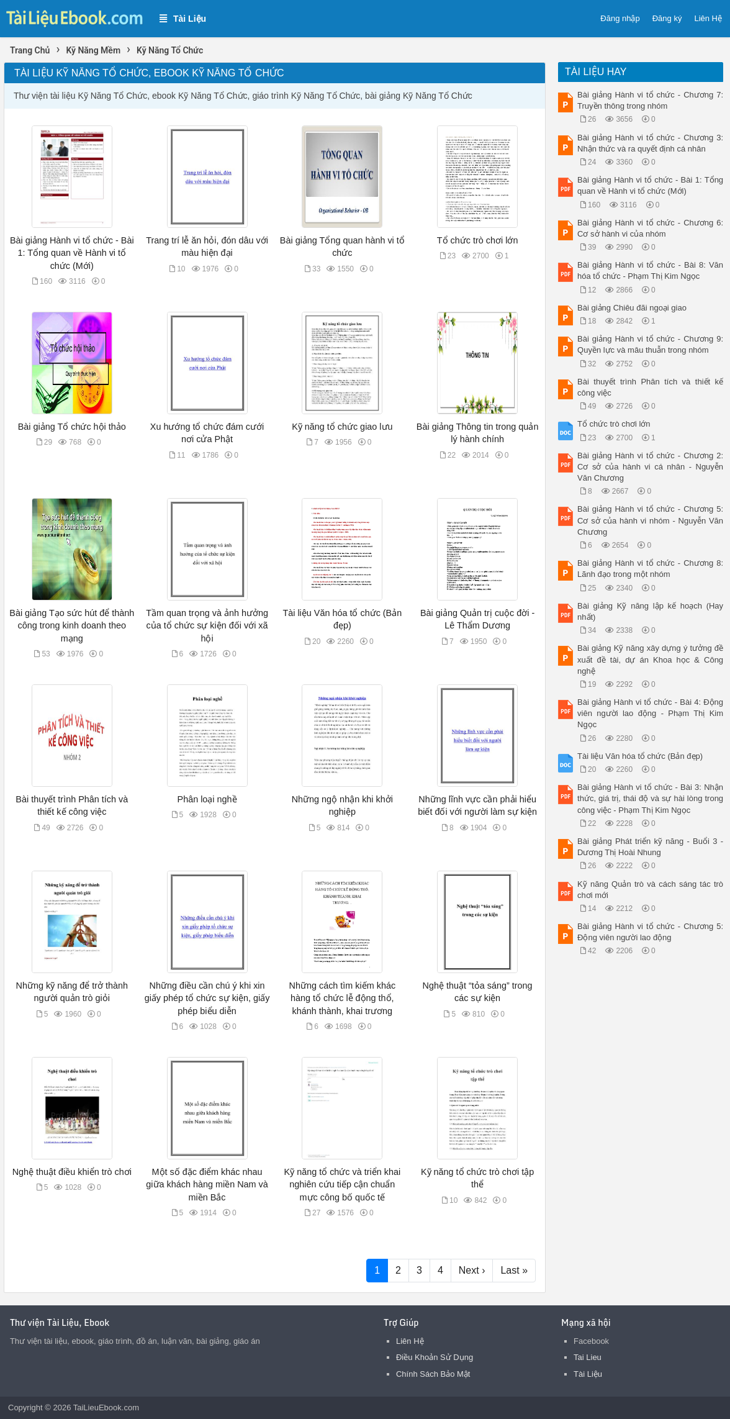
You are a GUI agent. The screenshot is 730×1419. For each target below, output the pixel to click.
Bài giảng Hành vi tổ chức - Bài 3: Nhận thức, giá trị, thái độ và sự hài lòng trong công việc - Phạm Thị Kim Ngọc (650, 798)
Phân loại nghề (207, 799)
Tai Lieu (588, 1357)
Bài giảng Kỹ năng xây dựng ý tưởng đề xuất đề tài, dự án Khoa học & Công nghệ (650, 659)
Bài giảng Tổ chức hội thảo (72, 427)
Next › (472, 1270)
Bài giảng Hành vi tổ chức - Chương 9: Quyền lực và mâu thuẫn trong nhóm (650, 344)
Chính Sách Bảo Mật (433, 1374)
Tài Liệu (588, 1374)
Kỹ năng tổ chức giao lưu (342, 427)
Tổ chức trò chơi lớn (477, 240)
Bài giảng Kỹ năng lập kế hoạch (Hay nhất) (650, 611)
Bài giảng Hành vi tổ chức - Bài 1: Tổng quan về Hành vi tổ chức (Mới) (72, 252)
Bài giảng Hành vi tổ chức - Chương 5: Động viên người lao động (650, 932)
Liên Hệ (708, 18)
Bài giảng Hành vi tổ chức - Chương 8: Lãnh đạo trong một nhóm (650, 568)
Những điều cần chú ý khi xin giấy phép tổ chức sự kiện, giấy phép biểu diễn (207, 998)
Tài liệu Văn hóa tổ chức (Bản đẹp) (640, 756)
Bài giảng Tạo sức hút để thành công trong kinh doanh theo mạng (71, 625)
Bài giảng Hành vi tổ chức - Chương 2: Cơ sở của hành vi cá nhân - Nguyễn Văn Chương (650, 467)
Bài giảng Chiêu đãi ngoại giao (632, 307)
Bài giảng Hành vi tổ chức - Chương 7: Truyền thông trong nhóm (650, 100)
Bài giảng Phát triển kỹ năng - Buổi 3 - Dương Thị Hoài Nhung (650, 846)
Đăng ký (667, 18)
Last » (514, 1270)
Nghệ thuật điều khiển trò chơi (72, 1172)
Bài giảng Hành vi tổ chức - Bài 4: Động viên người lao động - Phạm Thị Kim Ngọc (650, 713)
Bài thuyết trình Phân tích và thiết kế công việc (650, 387)
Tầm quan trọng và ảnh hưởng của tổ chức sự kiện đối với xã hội (207, 625)
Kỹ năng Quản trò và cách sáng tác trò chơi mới (650, 889)
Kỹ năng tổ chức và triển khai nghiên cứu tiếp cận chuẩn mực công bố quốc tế (342, 1184)
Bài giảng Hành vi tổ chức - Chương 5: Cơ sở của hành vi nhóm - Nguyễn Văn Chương (650, 520)
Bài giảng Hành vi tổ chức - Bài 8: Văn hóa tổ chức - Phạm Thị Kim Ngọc (650, 270)
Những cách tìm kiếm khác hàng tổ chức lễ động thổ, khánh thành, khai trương (342, 998)
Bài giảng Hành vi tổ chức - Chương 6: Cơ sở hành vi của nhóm (650, 228)
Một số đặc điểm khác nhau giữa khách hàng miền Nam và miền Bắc (207, 1184)
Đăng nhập (619, 18)
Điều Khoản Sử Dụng (434, 1357)
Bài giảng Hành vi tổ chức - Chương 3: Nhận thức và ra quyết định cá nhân (650, 143)
